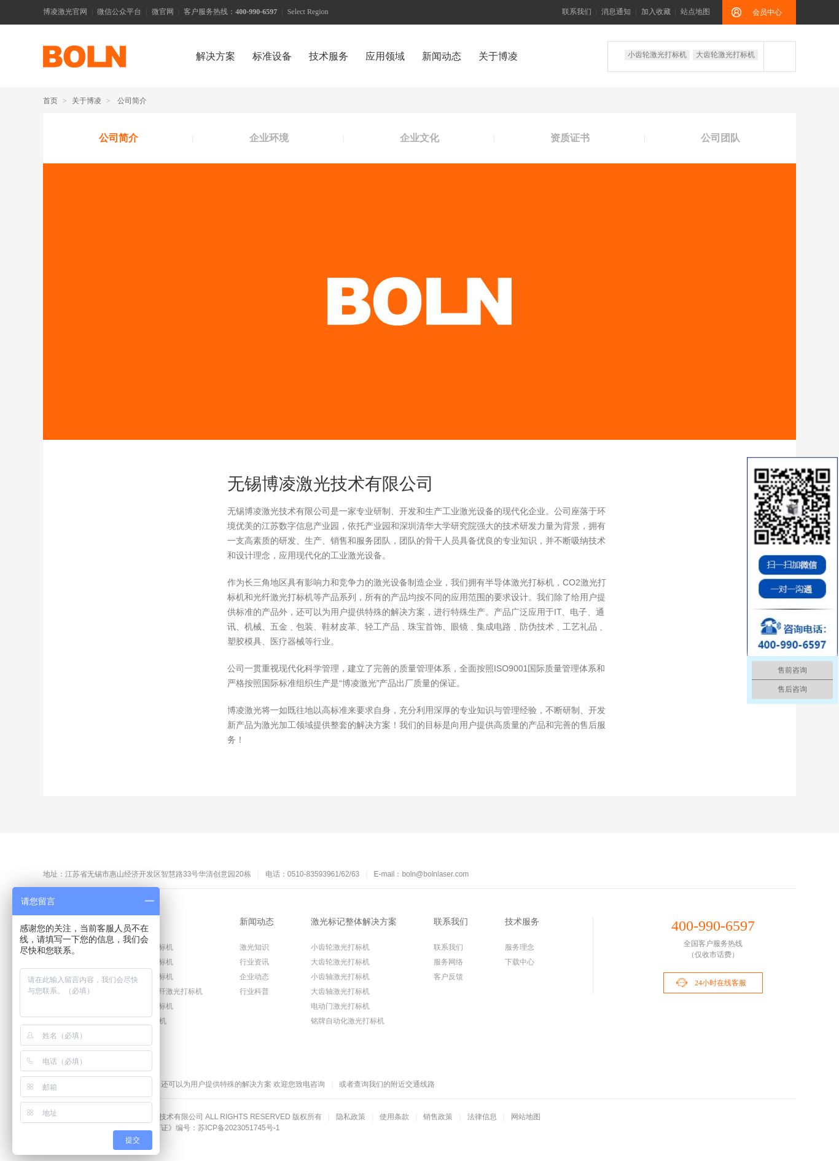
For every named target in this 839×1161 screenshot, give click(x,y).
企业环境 (269, 138)
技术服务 (328, 56)
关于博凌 (498, 56)
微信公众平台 (119, 11)
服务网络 (448, 962)
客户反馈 (448, 976)
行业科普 (254, 991)
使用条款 (394, 1116)
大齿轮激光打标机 (725, 54)
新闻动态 (441, 56)
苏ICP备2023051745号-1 (238, 1128)
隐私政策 (350, 1116)
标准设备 (272, 56)
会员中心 (767, 12)
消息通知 (616, 11)
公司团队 (720, 138)
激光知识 (254, 947)
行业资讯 (254, 962)
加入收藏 (656, 11)
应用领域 (385, 56)
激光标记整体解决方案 (354, 921)
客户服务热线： (230, 11)
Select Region (308, 11)
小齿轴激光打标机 (340, 976)
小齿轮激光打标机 (657, 54)
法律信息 (482, 1116)
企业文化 (419, 138)
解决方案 (215, 56)
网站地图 (525, 1116)
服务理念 (519, 947)
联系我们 (576, 11)
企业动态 (254, 976)
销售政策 (438, 1116)
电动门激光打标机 (340, 1006)
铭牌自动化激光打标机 (347, 1021)
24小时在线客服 (720, 983)
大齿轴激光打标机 (340, 991)
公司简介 (118, 138)
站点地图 (695, 11)
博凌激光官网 (65, 11)
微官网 (163, 11)
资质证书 (570, 138)
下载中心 (519, 962)
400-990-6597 (713, 926)
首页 (50, 100)
